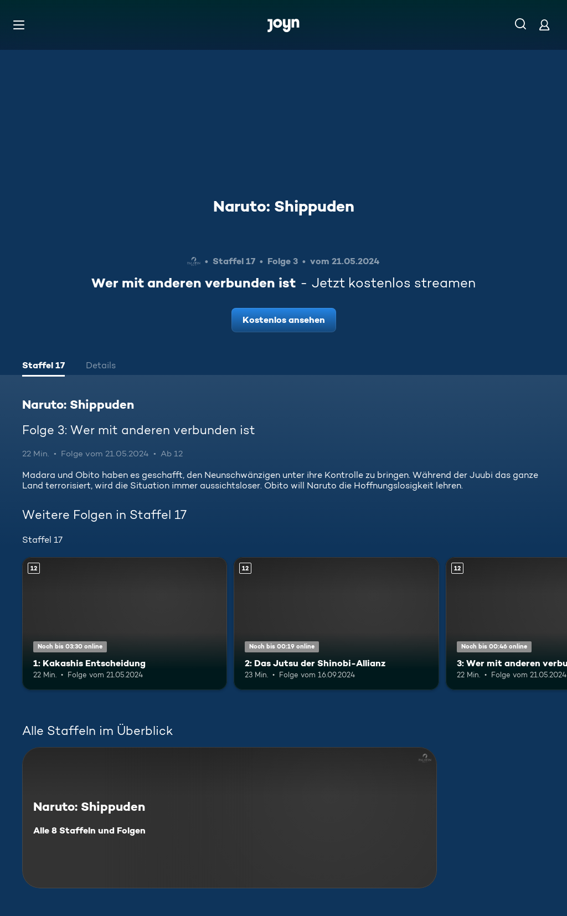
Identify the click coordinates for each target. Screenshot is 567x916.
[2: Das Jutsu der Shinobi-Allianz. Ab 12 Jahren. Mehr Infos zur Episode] (336, 624)
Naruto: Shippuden (283, 206)
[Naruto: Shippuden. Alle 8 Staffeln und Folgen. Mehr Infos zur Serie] (229, 817)
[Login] (544, 24)
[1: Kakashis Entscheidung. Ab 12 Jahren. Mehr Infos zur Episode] (124, 624)
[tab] (43, 367)
